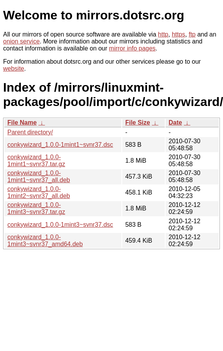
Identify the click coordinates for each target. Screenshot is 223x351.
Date (175, 122)
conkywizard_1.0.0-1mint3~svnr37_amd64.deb (45, 240)
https (178, 34)
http (163, 34)
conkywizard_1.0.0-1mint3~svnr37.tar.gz (36, 208)
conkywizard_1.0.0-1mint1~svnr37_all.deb (38, 176)
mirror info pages (132, 48)
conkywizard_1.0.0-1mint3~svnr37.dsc (60, 224)
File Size (137, 122)
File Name (22, 122)
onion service (21, 41)
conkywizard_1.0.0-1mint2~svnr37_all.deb (38, 192)
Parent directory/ (30, 132)
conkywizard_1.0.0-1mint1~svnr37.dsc (60, 144)
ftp (191, 34)
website (13, 68)
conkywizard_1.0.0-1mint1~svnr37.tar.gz (36, 160)
